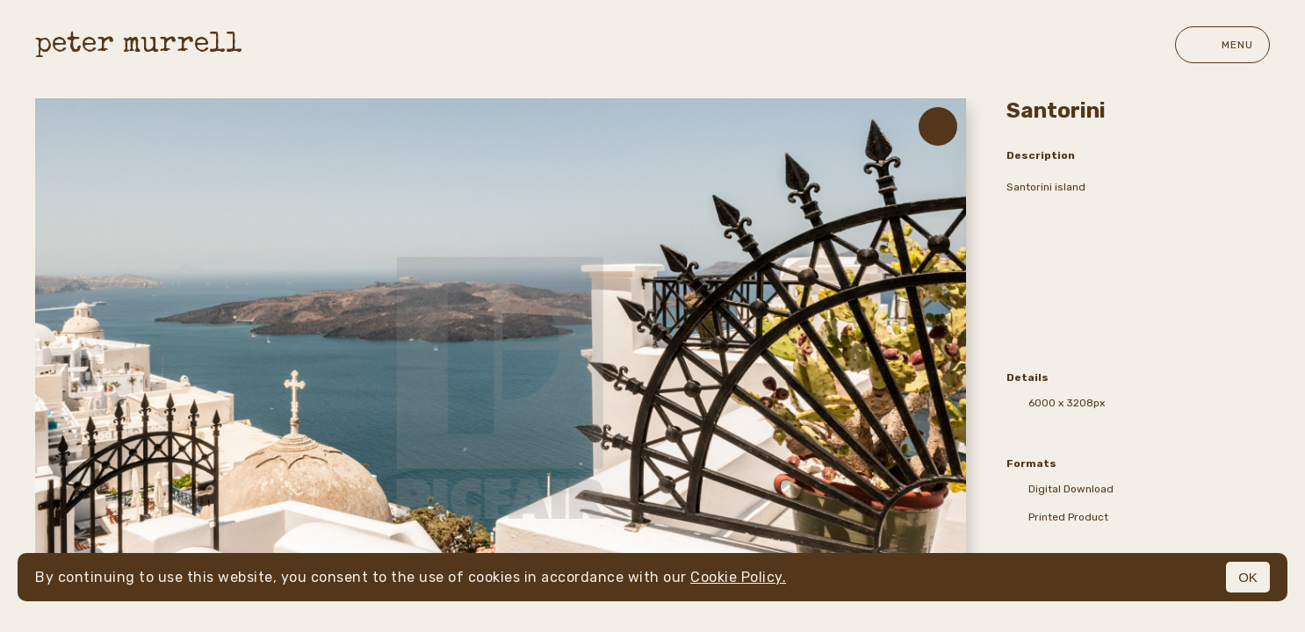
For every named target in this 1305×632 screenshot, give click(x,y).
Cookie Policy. (738, 577)
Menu (1222, 44)
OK (1248, 577)
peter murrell (138, 45)
